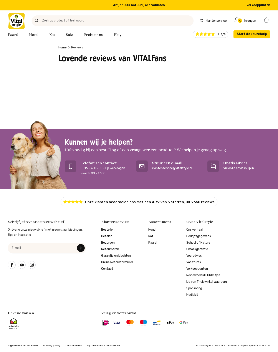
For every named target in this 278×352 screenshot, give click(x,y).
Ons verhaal (194, 229)
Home (62, 47)
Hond (33, 35)
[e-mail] (47, 248)
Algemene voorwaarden (23, 345)
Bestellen (107, 229)
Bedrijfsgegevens (198, 236)
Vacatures (193, 262)
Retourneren (110, 249)
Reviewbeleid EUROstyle (203, 275)
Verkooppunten (258, 5)
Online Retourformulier (117, 262)
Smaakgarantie (197, 249)
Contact (107, 269)
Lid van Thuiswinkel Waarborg (206, 282)
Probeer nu (93, 35)
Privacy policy (51, 345)
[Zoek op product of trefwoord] (113, 20)
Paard (13, 35)
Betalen (106, 236)
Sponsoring (194, 288)
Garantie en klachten (116, 256)
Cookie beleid (74, 345)
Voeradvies (194, 256)
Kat (52, 35)
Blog (118, 35)
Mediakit (192, 295)
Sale (69, 35)
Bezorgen (108, 243)
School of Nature (198, 243)
